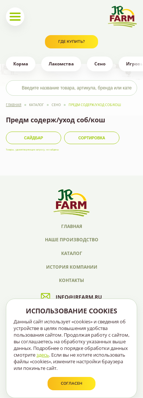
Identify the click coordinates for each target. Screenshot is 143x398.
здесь (42, 354)
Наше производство (71, 240)
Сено (99, 64)
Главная (13, 104)
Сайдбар (33, 138)
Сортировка (92, 138)
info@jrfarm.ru (71, 297)
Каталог (36, 104)
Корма (20, 64)
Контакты (71, 280)
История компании (71, 267)
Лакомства (61, 64)
